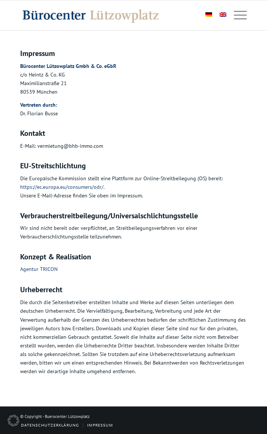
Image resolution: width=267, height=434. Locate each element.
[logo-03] (111, 15)
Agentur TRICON (39, 269)
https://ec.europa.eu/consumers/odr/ (61, 187)
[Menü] (236, 15)
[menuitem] (236, 15)
